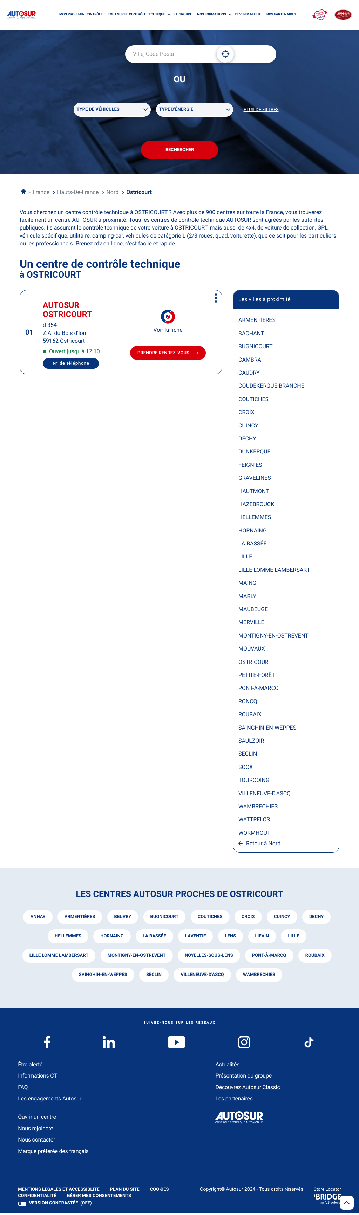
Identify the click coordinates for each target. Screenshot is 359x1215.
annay (37, 918)
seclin (153, 976)
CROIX (246, 414)
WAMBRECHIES (258, 807)
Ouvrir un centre (37, 1118)
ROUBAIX (250, 716)
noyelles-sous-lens (209, 957)
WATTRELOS (254, 821)
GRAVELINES (254, 479)
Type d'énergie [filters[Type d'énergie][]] (176, 109)
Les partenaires (233, 1100)
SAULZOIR (251, 742)
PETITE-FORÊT (256, 676)
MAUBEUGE (253, 611)
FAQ (23, 1089)
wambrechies (259, 976)
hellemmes (67, 938)
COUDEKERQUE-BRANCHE (271, 387)
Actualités (227, 1066)
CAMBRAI (250, 361)
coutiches (210, 918)
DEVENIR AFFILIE (248, 15)
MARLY (247, 597)
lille (294, 938)
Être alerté (30, 1066)
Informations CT (37, 1077)
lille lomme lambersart (58, 957)
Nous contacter (36, 1141)
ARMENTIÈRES (257, 321)
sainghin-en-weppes (102, 976)
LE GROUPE (183, 15)
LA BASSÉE (252, 545)
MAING (247, 584)
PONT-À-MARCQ (258, 689)
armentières (79, 918)
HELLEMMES (254, 519)
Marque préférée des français (53, 1153)
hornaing (111, 938)
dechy (317, 918)
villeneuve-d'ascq (202, 976)
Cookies (159, 1191)
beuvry (122, 918)
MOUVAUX (251, 650)
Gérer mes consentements (99, 1197)
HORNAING (252, 532)
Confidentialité (37, 1197)
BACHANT (251, 334)
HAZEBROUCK (256, 505)
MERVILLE (251, 624)
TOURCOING (254, 781)
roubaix (315, 957)
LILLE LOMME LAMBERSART (274, 571)
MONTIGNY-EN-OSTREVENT (273, 637)
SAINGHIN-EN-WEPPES (267, 729)
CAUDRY (249, 374)
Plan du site (124, 1191)
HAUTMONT (253, 492)
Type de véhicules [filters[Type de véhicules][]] (98, 109)
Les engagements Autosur (49, 1100)
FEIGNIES (250, 466)
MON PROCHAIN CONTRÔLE (81, 15)
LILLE (245, 558)
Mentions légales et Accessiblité (58, 1191)
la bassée (154, 938)
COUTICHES (253, 400)
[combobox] (168, 54)
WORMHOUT (254, 834)
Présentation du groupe (243, 1077)
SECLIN (247, 755)
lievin (263, 938)
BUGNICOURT (255, 348)
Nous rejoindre (35, 1130)
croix (248, 918)
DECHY (247, 440)
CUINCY (248, 427)
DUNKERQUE (254, 453)
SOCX (245, 768)
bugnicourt (164, 918)
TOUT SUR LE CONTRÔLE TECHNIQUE (136, 15)
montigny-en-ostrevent (136, 957)
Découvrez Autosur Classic (247, 1089)
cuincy (282, 918)
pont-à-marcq (269, 957)
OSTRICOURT (255, 663)
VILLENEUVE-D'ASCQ (264, 794)
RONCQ (247, 702)
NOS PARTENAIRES (281, 15)
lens (230, 938)
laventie (195, 938)
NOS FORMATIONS (211, 15)
